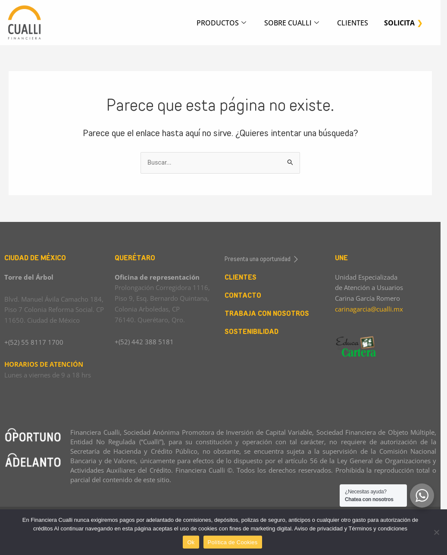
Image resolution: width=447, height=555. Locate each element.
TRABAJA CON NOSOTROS (270, 313)
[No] (436, 532)
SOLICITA (403, 23)
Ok (194, 542)
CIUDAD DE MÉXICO (35, 257)
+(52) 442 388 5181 (145, 341)
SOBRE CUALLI (293, 23)
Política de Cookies (236, 542)
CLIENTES (355, 23)
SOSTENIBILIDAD (255, 331)
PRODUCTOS (221, 23)
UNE (346, 257)
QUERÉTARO (136, 257)
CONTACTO (246, 295)
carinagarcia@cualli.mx (374, 309)
